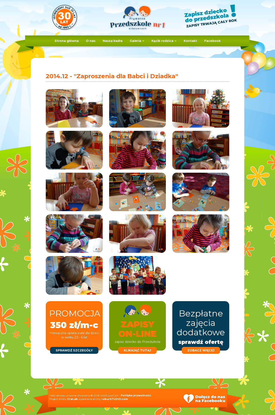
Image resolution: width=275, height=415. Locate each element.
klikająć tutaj (137, 350)
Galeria (137, 41)
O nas (90, 41)
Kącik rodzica (163, 41)
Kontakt (190, 41)
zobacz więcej (200, 350)
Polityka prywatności (136, 395)
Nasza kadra (112, 41)
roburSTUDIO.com (114, 399)
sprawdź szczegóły (74, 350)
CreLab (72, 399)
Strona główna (67, 41)
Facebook (212, 41)
